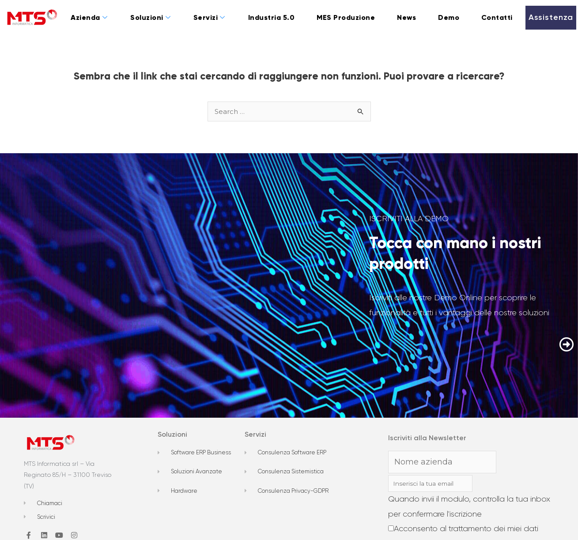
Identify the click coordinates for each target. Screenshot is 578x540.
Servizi (209, 17)
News (406, 17)
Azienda (89, 17)
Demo (448, 17)
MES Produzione (346, 17)
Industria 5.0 (271, 17)
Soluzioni (150, 17)
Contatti (497, 17)
